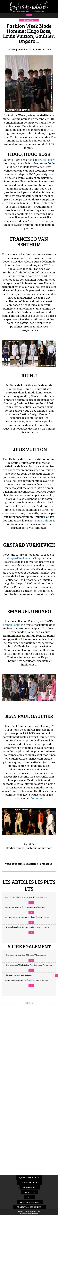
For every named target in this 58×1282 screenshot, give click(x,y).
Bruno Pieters (46, 159)
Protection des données (30, 1207)
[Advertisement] (29, 1046)
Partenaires (30, 1187)
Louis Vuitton (43, 520)
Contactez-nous (30, 1182)
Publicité (30, 1192)
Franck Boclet (11, 625)
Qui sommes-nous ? (29, 1177)
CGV (30, 1197)
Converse (36, 798)
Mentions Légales (29, 1202)
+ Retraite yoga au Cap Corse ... (21, 975)
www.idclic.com (33, 1213)
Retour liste (29, 20)
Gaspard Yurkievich (19, 558)
